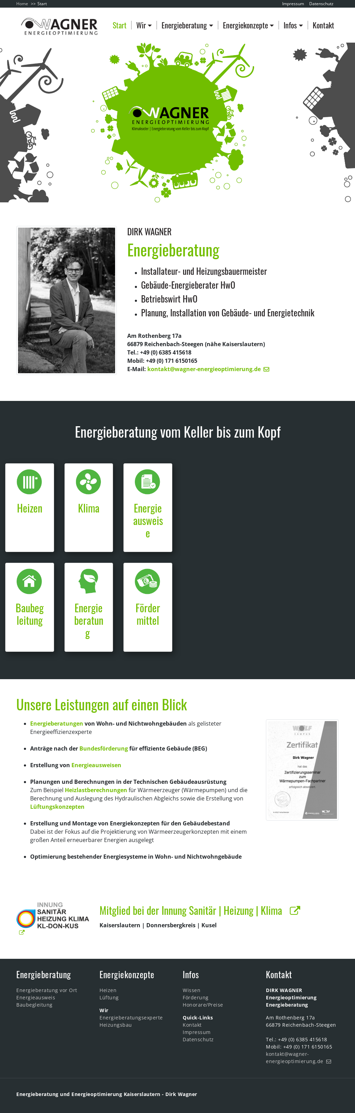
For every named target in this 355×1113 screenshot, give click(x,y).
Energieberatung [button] (184, 25)
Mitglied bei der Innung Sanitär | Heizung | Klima (193, 910)
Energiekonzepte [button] (245, 25)
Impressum (293, 4)
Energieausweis (35, 997)
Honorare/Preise (203, 1004)
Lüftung (109, 997)
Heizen (107, 990)
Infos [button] (290, 25)
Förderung (196, 997)
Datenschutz (321, 4)
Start (120, 25)
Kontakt (323, 25)
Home (22, 4)
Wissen (191, 990)
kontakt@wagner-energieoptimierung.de (204, 369)
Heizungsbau (115, 1025)
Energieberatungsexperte (131, 1017)
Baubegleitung (34, 1004)
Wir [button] (141, 25)
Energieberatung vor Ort (46, 990)
